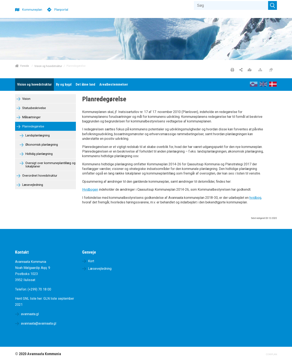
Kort (91, 261)
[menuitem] (34, 84)
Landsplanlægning (37, 135)
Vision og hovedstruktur (48, 65)
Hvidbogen (90, 189)
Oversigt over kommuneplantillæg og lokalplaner (50, 164)
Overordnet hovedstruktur (39, 175)
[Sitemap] (261, 70)
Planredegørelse (32, 126)
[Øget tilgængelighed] (272, 70)
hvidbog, (255, 198)
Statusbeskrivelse (33, 108)
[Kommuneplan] (28, 9)
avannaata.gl (30, 314)
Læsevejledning (32, 185)
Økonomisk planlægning (41, 144)
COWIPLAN (271, 354)
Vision (25, 99)
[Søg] (231, 5)
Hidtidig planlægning (39, 154)
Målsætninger (31, 117)
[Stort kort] (251, 70)
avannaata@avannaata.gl (38, 323)
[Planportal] (57, 9)
